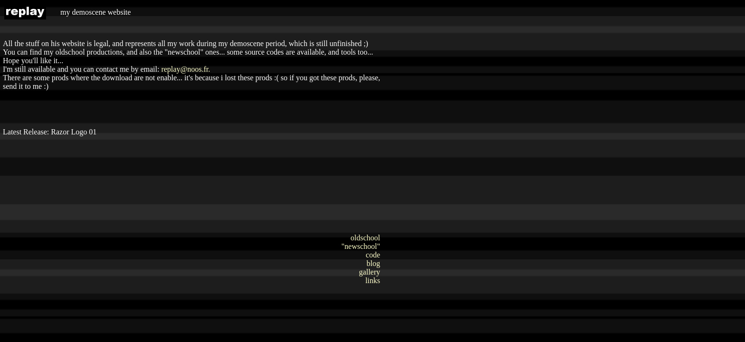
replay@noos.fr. (185, 69)
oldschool (365, 238)
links (372, 280)
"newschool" (361, 246)
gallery (369, 272)
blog (373, 263)
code (373, 255)
